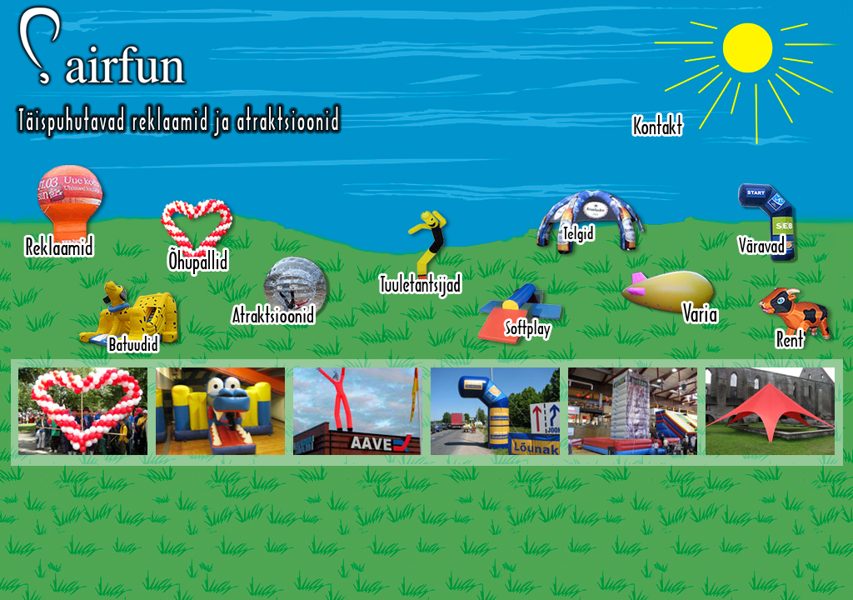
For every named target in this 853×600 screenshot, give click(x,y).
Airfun (178, 72)
